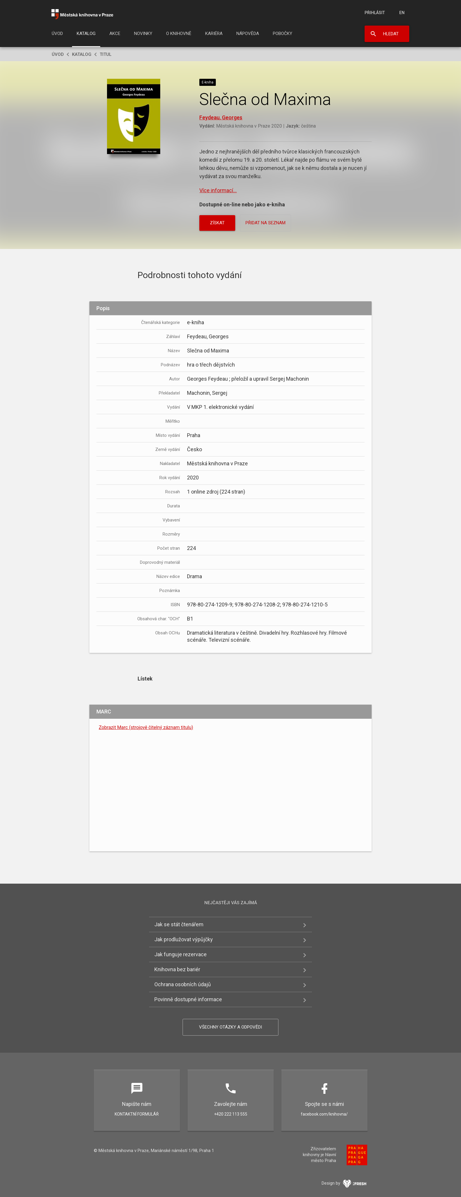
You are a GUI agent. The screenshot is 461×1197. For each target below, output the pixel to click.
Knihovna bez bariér (177, 969)
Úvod (57, 33)
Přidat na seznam (265, 222)
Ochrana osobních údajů (182, 984)
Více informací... (218, 190)
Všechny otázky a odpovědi (230, 1027)
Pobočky (282, 33)
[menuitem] (57, 35)
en (402, 12)
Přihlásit (375, 12)
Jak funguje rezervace (180, 954)
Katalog (86, 33)
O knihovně (178, 33)
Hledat (391, 33)
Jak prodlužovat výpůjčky (183, 939)
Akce (114, 33)
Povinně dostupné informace (188, 999)
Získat (217, 222)
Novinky (143, 33)
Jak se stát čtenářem (178, 924)
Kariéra (214, 33)
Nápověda (247, 33)
